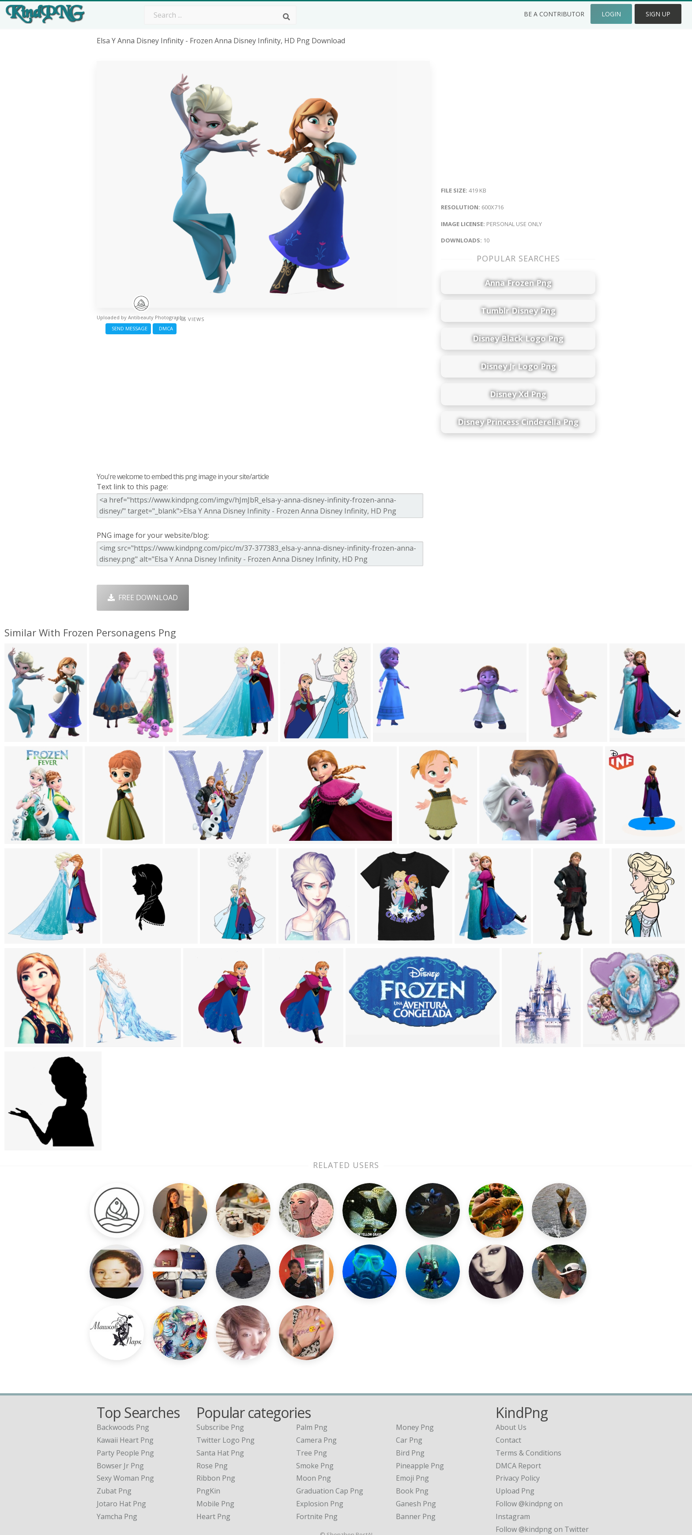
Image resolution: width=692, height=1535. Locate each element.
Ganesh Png (416, 1421)
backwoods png (123, 1345)
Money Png (415, 1345)
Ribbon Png (215, 1395)
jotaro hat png (121, 1421)
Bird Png (410, 1370)
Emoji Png (412, 1395)
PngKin (208, 1408)
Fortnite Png (317, 1434)
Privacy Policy (518, 1395)
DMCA (164, 328)
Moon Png (313, 1395)
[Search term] (220, 15)
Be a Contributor (554, 14)
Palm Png (311, 1345)
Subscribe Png (220, 1345)
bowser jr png (120, 1383)
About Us (511, 1345)
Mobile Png (215, 1421)
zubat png (114, 1408)
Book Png (412, 1408)
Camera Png (316, 1357)
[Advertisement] (263, 401)
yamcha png (117, 1434)
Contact (508, 1357)
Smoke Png (315, 1383)
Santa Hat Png (220, 1370)
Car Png (409, 1357)
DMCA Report (518, 1383)
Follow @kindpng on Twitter (542, 1446)
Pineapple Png (420, 1383)
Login (611, 14)
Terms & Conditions (528, 1370)
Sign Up (658, 14)
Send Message (128, 328)
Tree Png (311, 1370)
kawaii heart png (125, 1357)
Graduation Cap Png (329, 1408)
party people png (125, 1370)
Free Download (143, 597)
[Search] (286, 17)
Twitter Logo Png (225, 1357)
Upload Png (515, 1408)
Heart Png (213, 1434)
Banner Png (416, 1434)
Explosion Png (319, 1421)
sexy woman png (125, 1395)
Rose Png (212, 1383)
